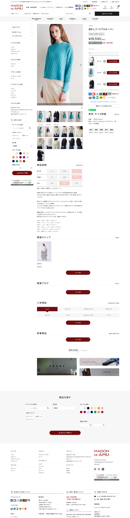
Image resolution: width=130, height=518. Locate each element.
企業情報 (96, 514)
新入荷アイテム (16, 32)
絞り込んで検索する (65, 433)
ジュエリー (14, 97)
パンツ (13, 66)
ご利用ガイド (104, 1)
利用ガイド (97, 512)
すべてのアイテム (17, 36)
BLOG (68, 468)
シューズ (13, 91)
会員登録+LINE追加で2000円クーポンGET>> (104, 102)
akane (43, 220)
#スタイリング (28, 13)
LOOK (68, 473)
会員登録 (94, 1)
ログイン (85, 1)
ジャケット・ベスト (16, 76)
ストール (13, 95)
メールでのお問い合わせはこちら (105, 496)
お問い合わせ (115, 1)
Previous (39, 65)
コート (12, 78)
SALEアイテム (16, 27)
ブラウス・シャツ (15, 51)
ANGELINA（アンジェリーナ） (19, 114)
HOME (38, 220)
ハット (12, 93)
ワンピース (14, 54)
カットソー (14, 49)
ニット (12, 47)
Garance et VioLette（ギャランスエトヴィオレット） (21, 111)
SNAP (68, 470)
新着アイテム (44, 231)
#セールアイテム (45, 13)
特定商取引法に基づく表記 (102, 516)
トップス (43, 222)
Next (81, 65)
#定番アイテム (36, 13)
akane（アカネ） (15, 107)
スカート (13, 64)
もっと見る (78, 273)
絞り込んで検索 (107, 14)
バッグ (12, 89)
